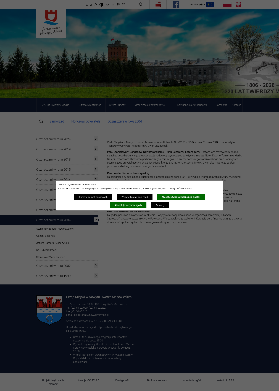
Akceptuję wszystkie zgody (128, 205)
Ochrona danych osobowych (93, 197)
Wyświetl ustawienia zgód (135, 197)
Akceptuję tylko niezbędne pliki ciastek (181, 197)
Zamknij (160, 205)
